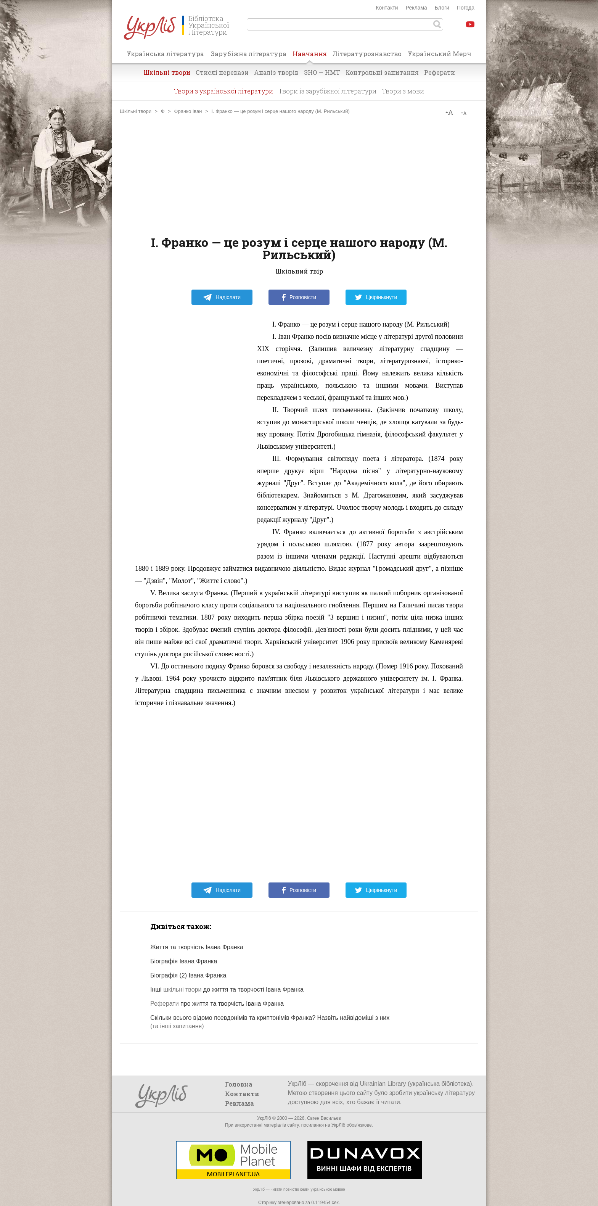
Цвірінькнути (376, 297)
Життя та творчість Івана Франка (196, 947)
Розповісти (299, 297)
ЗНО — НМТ (322, 72)
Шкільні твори (166, 72)
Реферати (439, 72)
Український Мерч (439, 53)
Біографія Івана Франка (183, 961)
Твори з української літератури (223, 91)
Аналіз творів (276, 72)
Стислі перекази (222, 72)
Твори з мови (403, 91)
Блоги (442, 7)
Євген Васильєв (324, 1118)
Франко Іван (188, 111)
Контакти (387, 7)
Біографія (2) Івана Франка (188, 975)
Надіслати (222, 297)
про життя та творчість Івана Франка (217, 1003)
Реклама (416, 7)
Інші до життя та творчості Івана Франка (227, 989)
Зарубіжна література (248, 53)
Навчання (310, 56)
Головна (238, 1084)
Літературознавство (367, 53)
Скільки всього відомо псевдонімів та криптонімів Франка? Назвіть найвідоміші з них (269, 1017)
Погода (465, 7)
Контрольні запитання (382, 72)
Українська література (165, 53)
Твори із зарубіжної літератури (327, 91)
